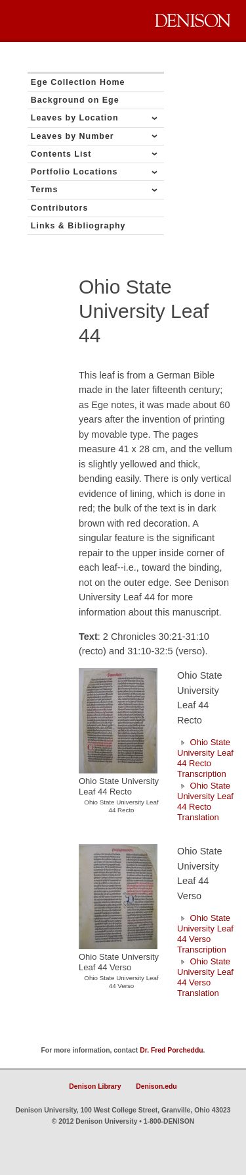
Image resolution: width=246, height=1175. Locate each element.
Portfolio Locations (74, 171)
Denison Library (95, 1086)
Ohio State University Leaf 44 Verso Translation (205, 977)
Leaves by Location (75, 117)
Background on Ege (75, 100)
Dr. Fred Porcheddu (171, 1050)
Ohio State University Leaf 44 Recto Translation (205, 801)
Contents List (61, 154)
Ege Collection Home (78, 82)
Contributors (60, 208)
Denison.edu (156, 1086)
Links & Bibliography (78, 225)
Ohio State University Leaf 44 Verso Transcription (205, 933)
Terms (44, 189)
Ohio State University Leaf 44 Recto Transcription (205, 758)
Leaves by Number (72, 136)
